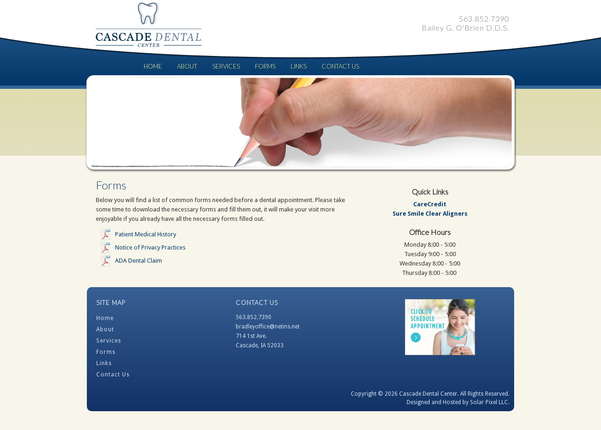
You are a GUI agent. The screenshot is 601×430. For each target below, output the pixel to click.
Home (153, 66)
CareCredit (430, 204)
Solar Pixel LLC (489, 402)
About (187, 66)
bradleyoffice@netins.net (268, 326)
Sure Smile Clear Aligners (430, 213)
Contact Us (340, 66)
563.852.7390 (253, 317)
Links (299, 66)
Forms (265, 66)
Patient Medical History (145, 234)
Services (226, 66)
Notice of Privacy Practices (150, 247)
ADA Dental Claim (138, 260)
